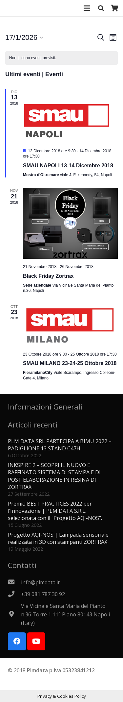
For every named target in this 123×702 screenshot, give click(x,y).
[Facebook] (17, 641)
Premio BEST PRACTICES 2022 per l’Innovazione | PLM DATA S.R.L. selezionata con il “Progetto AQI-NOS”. (55, 511)
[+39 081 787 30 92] (14, 594)
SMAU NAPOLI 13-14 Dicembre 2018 (68, 165)
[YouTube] (36, 641)
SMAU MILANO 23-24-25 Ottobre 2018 (69, 363)
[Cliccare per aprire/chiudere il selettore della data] (24, 37)
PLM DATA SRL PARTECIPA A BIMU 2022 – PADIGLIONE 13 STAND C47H (60, 445)
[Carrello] (115, 8)
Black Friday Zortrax (48, 276)
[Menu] (87, 8)
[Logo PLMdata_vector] (13, 8)
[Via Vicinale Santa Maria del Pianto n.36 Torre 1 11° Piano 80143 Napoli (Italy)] (14, 614)
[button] (101, 8)
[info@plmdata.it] (14, 582)
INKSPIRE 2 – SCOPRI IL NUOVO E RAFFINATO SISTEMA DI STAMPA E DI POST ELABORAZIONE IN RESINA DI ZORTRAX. (54, 476)
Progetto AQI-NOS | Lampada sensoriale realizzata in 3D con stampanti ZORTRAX (58, 538)
